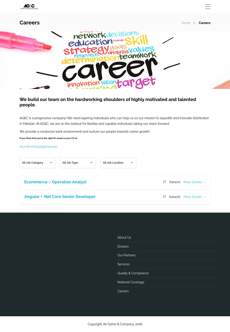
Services (123, 264)
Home (185, 23)
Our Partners (126, 255)
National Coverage (130, 282)
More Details (195, 182)
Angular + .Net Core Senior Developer (60, 196)
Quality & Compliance (133, 273)
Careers (123, 291)
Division (123, 246)
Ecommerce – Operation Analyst (55, 182)
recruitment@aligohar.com (39, 146)
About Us (124, 237)
